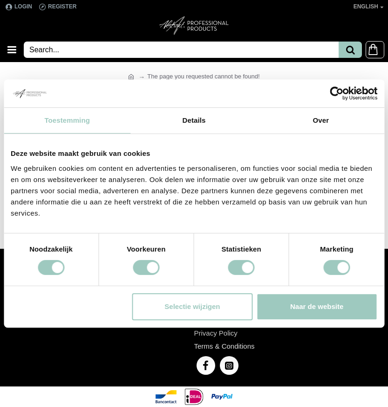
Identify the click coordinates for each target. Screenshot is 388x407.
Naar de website (316, 306)
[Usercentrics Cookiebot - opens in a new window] (336, 93)
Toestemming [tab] (67, 120)
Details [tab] (194, 120)
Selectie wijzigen (192, 306)
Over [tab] (321, 120)
